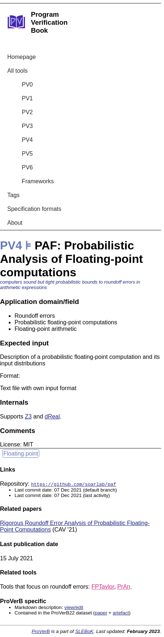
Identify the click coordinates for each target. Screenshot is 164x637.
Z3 (28, 416)
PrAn (124, 587)
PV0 (27, 84)
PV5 (27, 154)
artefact (121, 613)
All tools (17, 71)
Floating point (20, 453)
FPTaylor (102, 587)
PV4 (27, 140)
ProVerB (41, 631)
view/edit (73, 607)
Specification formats (34, 209)
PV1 (27, 98)
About (15, 223)
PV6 (27, 167)
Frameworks (38, 181)
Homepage (21, 57)
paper (101, 613)
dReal (52, 416)
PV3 (27, 126)
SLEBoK (84, 631)
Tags (13, 195)
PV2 (27, 112)
